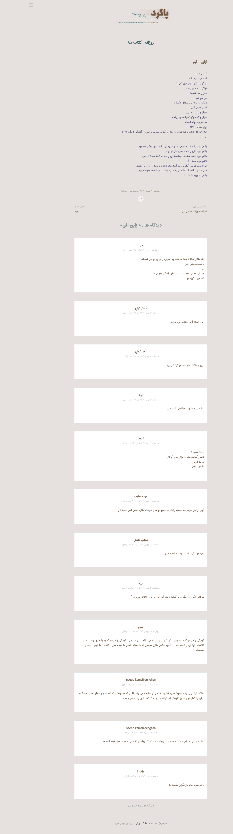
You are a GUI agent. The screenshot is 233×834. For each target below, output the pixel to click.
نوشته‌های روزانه (105, 191)
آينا (116, 395)
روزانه (124, 42)
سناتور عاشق (116, 540)
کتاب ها (110, 42)
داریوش (116, 438)
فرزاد (116, 583)
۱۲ (117, 199)
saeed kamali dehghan (116, 680)
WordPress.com (100, 823)
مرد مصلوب (116, 496)
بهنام (116, 627)
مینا (116, 245)
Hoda (116, 771)
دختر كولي (116, 308)
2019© (138, 823)
